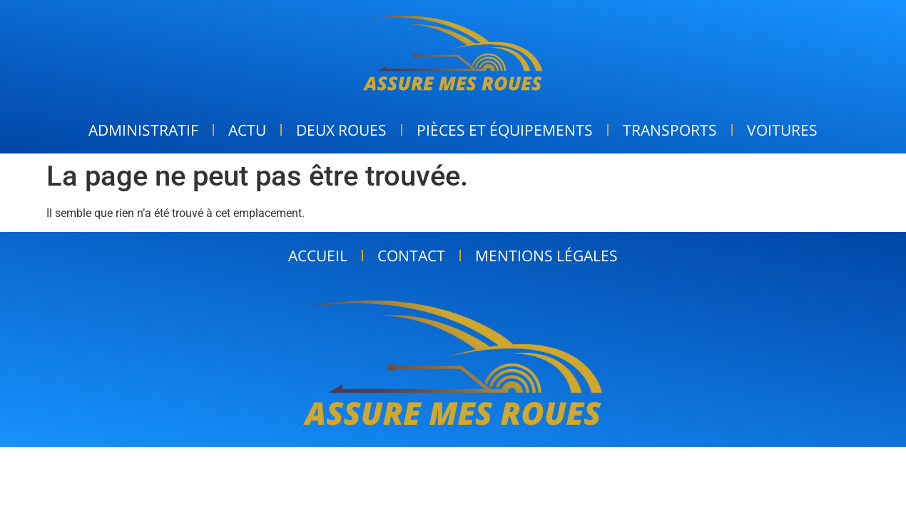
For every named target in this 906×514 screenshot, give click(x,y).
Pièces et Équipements (505, 130)
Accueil (317, 256)
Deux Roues (341, 130)
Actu (247, 130)
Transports (670, 130)
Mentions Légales (546, 256)
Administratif (143, 130)
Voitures (782, 130)
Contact (411, 256)
